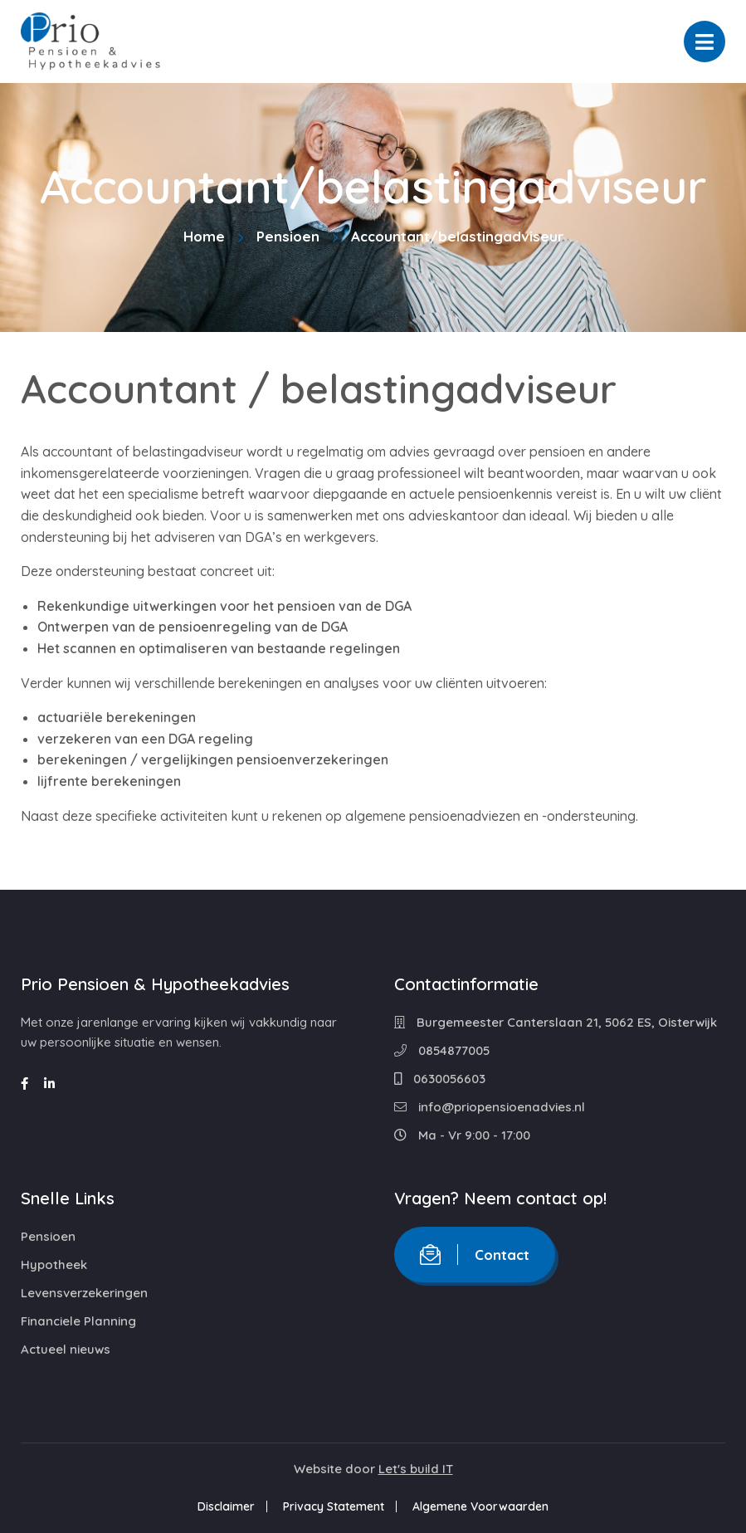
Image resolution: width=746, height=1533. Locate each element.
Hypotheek (54, 1264)
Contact (474, 1254)
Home (204, 236)
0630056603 (439, 1078)
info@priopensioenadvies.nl (489, 1107)
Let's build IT (415, 1469)
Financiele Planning (78, 1321)
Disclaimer (226, 1506)
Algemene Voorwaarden (480, 1506)
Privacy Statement (333, 1506)
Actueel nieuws (65, 1349)
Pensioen (287, 236)
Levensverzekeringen (84, 1293)
